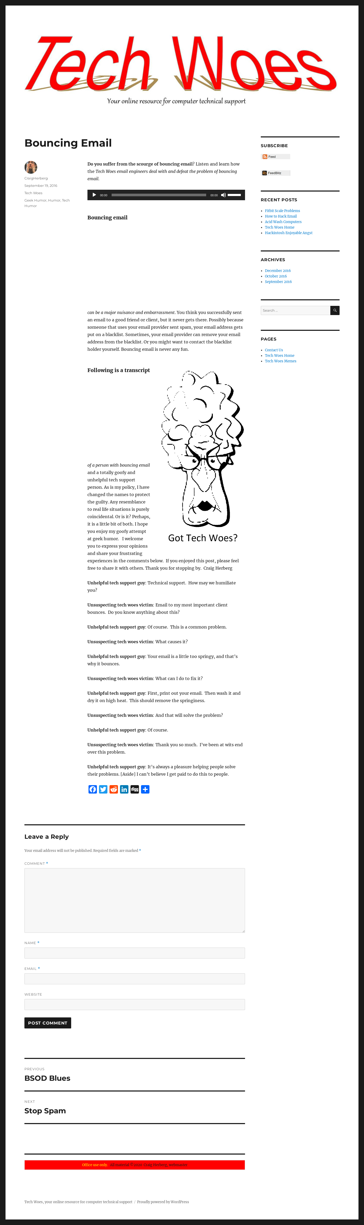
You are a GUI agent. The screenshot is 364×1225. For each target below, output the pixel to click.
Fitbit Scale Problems (282, 211)
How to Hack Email (281, 216)
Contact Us (274, 350)
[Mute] (223, 195)
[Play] (94, 195)
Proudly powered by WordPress (163, 1202)
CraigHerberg (36, 178)
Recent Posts (279, 199)
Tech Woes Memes (281, 361)
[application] (166, 195)
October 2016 (276, 276)
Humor (54, 200)
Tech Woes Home (279, 227)
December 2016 (278, 271)
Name (32, 943)
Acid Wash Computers (283, 222)
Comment (36, 863)
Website (33, 994)
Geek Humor (35, 200)
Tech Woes (33, 193)
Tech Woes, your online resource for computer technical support (78, 1202)
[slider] (159, 195)
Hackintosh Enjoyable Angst (289, 233)
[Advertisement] (167, 265)
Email (32, 968)
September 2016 (278, 282)
